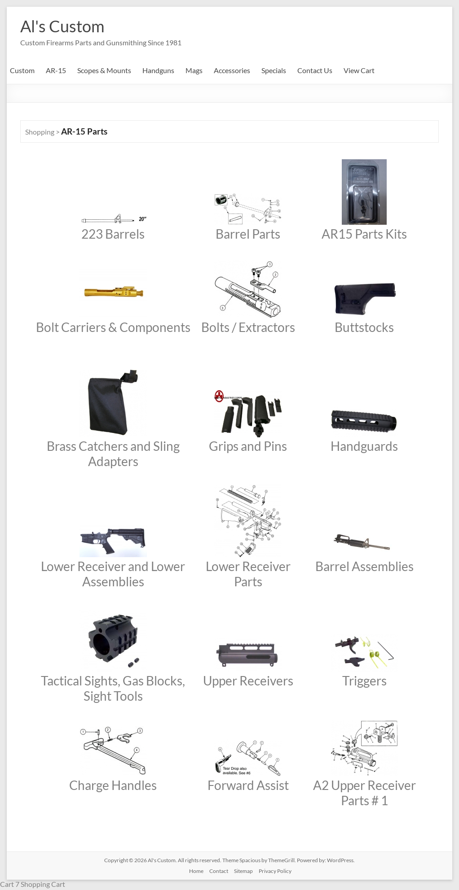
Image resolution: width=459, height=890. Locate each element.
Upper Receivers (248, 680)
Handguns (158, 70)
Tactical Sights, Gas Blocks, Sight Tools (113, 688)
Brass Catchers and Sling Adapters (113, 453)
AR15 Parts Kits (364, 233)
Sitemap (243, 871)
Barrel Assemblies (364, 566)
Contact (218, 871)
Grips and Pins (248, 446)
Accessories (232, 70)
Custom (22, 70)
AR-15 (56, 70)
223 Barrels (113, 233)
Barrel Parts (248, 233)
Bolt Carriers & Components (113, 327)
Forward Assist (248, 785)
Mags (194, 70)
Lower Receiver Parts (248, 573)
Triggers (364, 680)
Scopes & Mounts (104, 70)
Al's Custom (62, 26)
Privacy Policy (275, 871)
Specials (273, 70)
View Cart (359, 70)
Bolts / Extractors (248, 327)
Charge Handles (113, 785)
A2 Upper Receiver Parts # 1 (364, 792)
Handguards (364, 446)
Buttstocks (364, 327)
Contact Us (314, 70)
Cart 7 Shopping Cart (32, 884)
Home (196, 871)
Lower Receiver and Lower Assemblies (113, 573)
